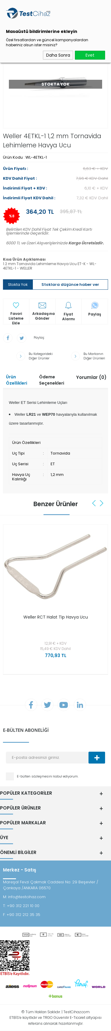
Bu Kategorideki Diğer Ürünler (41, 356)
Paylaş (94, 314)
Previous (94, 503)
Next (101, 503)
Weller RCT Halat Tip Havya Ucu (55, 617)
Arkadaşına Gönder (43, 316)
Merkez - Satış (19, 870)
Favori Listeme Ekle (16, 316)
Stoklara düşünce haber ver (70, 284)
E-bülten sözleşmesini (35, 776)
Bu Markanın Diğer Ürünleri (94, 356)
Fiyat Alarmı (68, 316)
